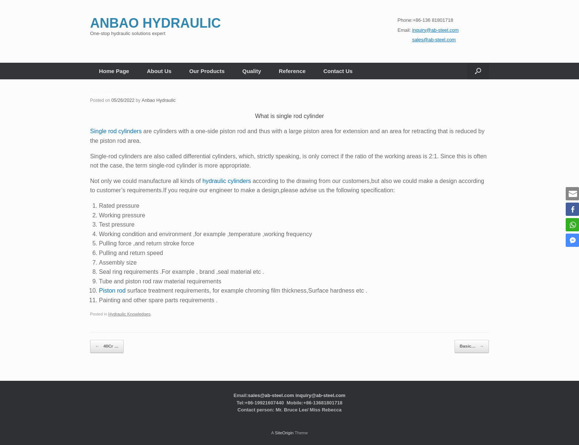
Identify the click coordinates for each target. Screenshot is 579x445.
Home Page (114, 71)
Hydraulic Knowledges (128, 313)
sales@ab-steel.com (271, 393)
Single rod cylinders (116, 131)
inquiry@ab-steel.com (320, 393)
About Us (159, 71)
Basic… (473, 345)
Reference (292, 71)
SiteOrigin (284, 430)
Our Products (207, 71)
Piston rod (112, 290)
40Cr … (105, 345)
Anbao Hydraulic (157, 100)
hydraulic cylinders (226, 180)
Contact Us (338, 71)
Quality (251, 71)
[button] (478, 71)
